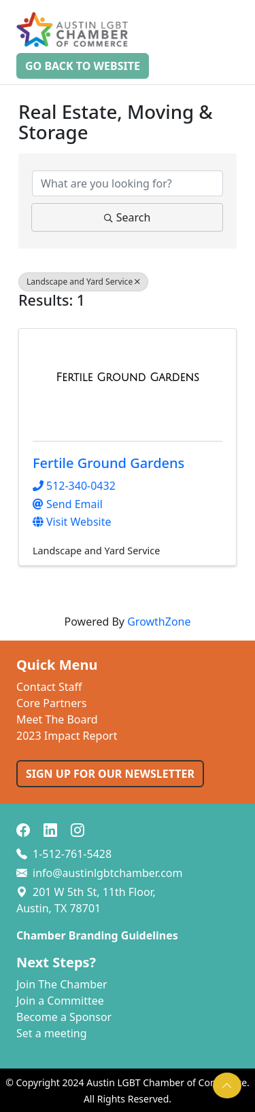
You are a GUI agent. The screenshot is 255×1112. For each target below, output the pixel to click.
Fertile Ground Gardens (108, 463)
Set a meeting (51, 1033)
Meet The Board (57, 719)
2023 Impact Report (66, 735)
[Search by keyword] (127, 183)
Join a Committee (60, 1000)
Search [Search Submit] (127, 217)
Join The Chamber (61, 984)
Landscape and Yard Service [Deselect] (83, 281)
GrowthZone (158, 621)
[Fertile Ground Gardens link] (127, 377)
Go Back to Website (82, 65)
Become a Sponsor (64, 1016)
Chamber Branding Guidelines (97, 935)
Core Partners (51, 703)
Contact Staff (49, 686)
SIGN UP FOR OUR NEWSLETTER (110, 773)
